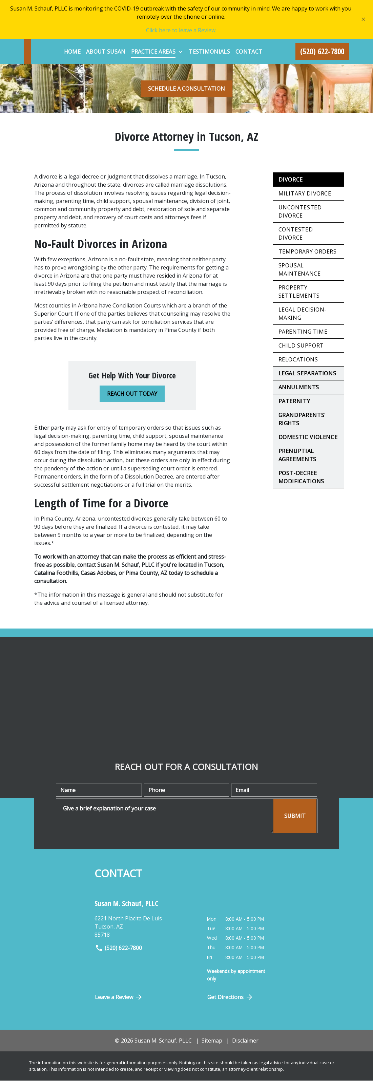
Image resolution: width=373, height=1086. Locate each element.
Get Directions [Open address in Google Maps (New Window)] (230, 1002)
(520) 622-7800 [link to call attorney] (118, 953)
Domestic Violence (308, 442)
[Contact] (202, 61)
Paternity (294, 406)
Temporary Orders (307, 256)
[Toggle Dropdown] (235, 47)
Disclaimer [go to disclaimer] (245, 1045)
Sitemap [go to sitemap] (212, 1045)
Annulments (298, 392)
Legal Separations (307, 378)
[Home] (127, 47)
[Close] (363, 19)
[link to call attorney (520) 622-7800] (322, 53)
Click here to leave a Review (180, 30)
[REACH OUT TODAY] (132, 399)
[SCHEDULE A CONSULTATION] (186, 94)
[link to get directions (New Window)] (145, 932)
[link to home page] (66, 54)
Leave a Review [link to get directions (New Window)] (119, 1002)
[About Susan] (161, 47)
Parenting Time (303, 336)
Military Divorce (304, 198)
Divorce (290, 184)
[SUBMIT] (294, 821)
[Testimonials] (264, 47)
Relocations (298, 364)
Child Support (301, 350)
